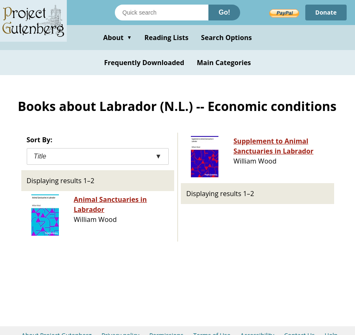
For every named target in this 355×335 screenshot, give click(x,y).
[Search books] (161, 12)
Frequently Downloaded (144, 62)
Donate (326, 12)
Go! (224, 12)
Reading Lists (167, 37)
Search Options (226, 37)
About (117, 38)
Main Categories (224, 62)
